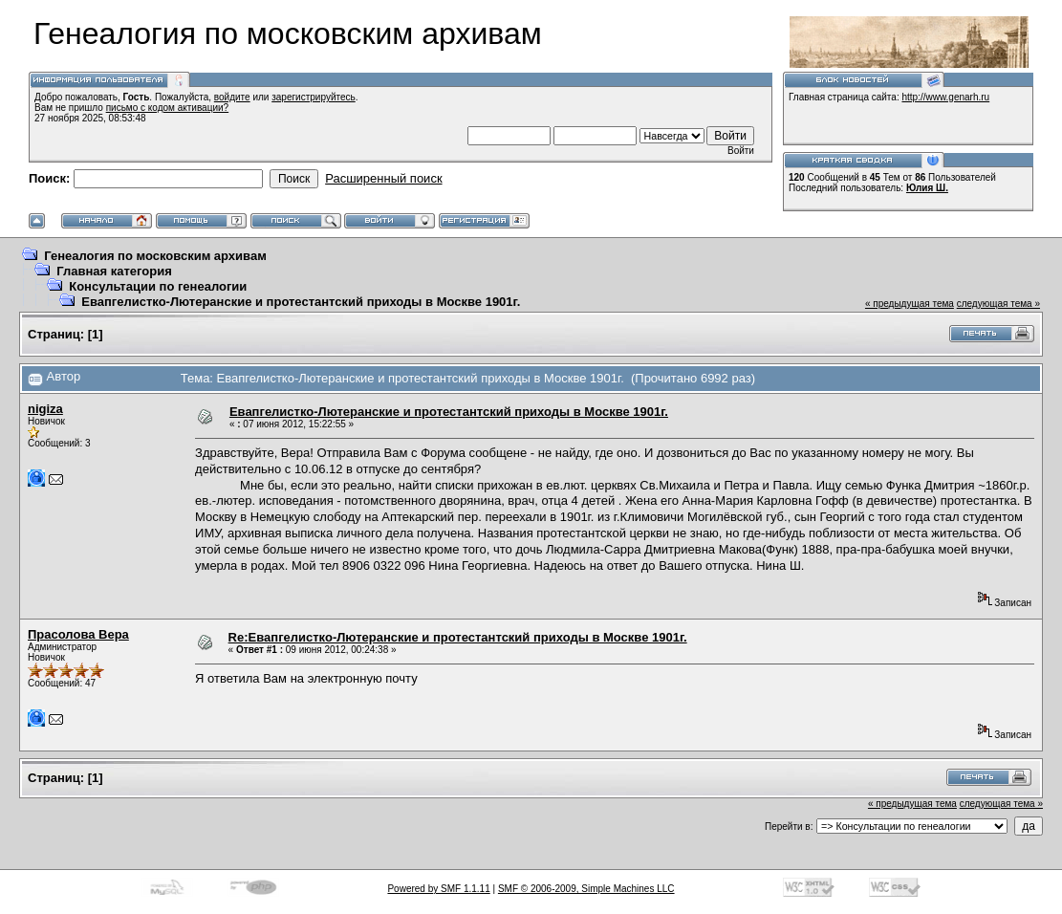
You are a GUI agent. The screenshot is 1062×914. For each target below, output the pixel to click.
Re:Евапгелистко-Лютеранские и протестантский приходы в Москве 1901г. (457, 637)
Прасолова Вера (78, 634)
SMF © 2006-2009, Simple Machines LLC (586, 888)
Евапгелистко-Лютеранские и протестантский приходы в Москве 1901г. (300, 301)
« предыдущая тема (909, 303)
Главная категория (114, 271)
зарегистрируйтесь (313, 97)
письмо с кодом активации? (167, 107)
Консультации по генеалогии (158, 286)
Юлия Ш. (927, 188)
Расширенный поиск (383, 178)
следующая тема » (998, 303)
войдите (232, 97)
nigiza (45, 409)
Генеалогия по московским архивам (155, 256)
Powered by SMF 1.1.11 (438, 888)
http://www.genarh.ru (945, 97)
